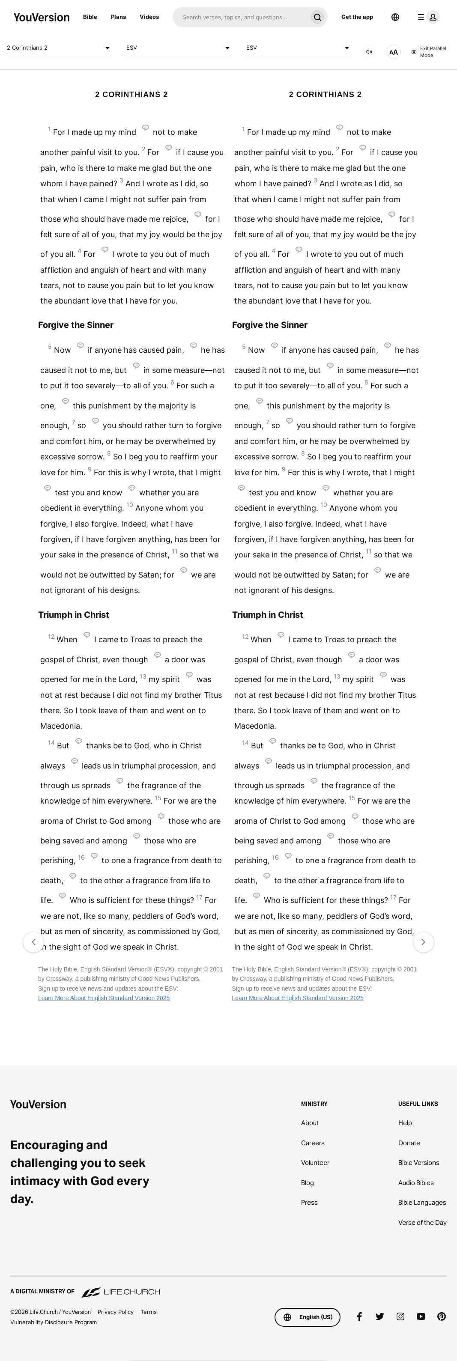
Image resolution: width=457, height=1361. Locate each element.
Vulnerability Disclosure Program (53, 1322)
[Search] (240, 17)
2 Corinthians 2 (60, 48)
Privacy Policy (116, 1311)
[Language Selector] (395, 17)
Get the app (357, 16)
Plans (118, 16)
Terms (148, 1311)
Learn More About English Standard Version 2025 (104, 998)
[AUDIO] (369, 52)
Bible (90, 16)
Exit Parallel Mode (428, 52)
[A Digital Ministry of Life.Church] (228, 1287)
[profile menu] (427, 17)
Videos (149, 16)
